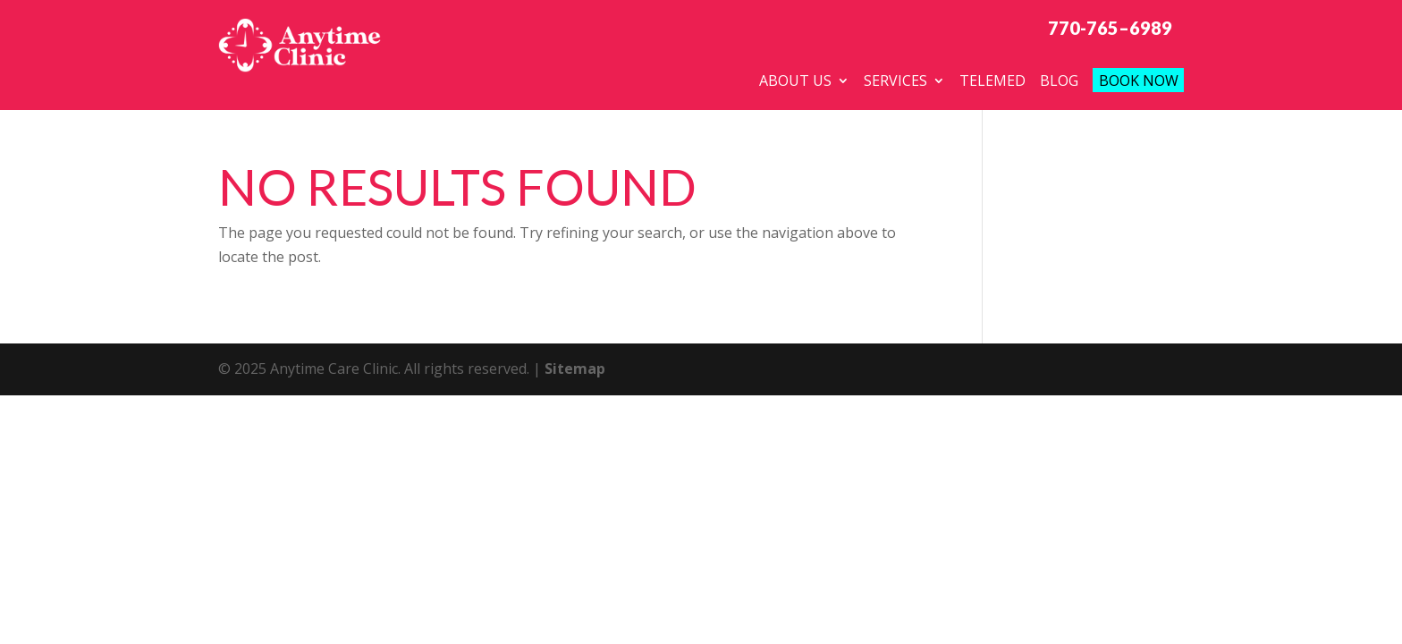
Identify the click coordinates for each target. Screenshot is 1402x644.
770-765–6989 (1110, 27)
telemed (992, 80)
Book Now (1138, 80)
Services (895, 80)
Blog (1059, 80)
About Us (795, 80)
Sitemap (575, 372)
